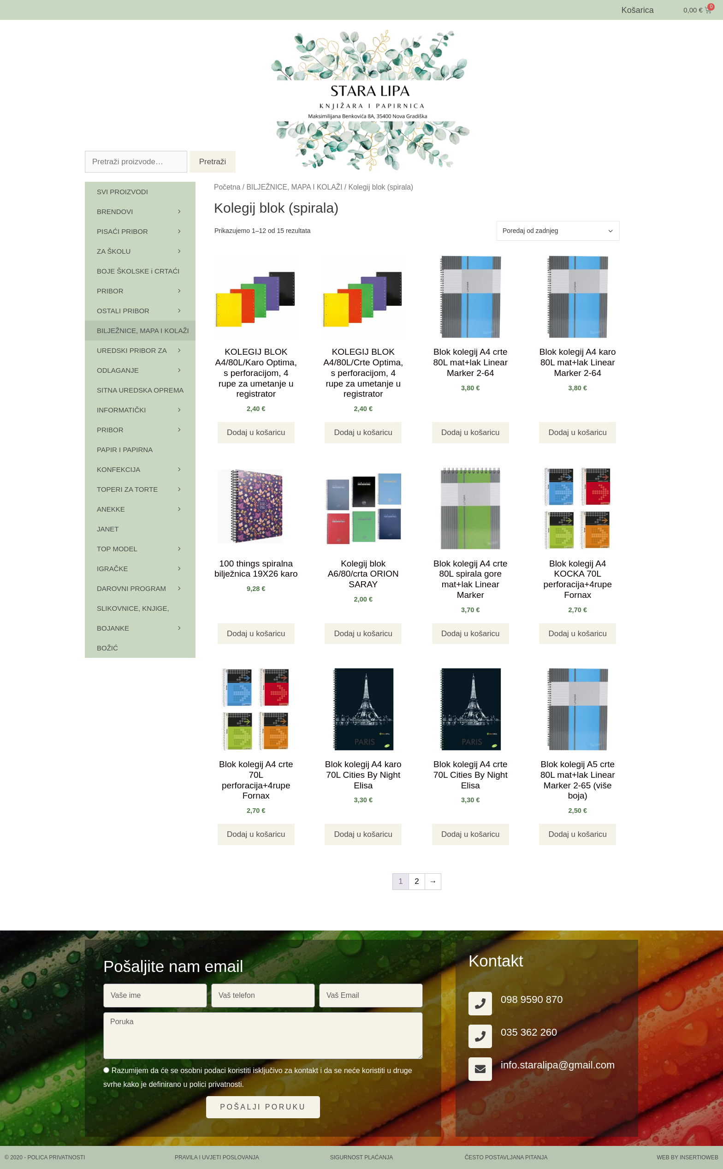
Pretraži (212, 161)
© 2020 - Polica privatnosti (45, 1157)
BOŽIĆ (107, 648)
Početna (227, 187)
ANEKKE (146, 509)
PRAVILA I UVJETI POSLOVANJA (217, 1157)
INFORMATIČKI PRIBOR (146, 423)
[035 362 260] (480, 1036)
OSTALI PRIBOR (146, 311)
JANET (108, 529)
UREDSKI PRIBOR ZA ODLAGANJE (146, 363)
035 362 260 (529, 1032)
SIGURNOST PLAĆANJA (361, 1157)
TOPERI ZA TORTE (146, 489)
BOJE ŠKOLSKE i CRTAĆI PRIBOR (146, 284)
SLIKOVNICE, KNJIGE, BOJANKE (146, 621)
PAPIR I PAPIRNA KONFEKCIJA (146, 462)
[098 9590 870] (480, 1003)
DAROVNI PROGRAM (146, 588)
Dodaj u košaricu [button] (256, 432)
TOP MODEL (146, 549)
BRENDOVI (146, 211)
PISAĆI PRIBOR (146, 231)
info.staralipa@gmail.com (558, 1065)
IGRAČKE (146, 569)
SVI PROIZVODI (122, 192)
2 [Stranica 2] (417, 881)
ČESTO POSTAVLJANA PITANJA (506, 1157)
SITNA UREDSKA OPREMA (146, 393)
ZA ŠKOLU (146, 251)
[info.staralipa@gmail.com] (480, 1069)
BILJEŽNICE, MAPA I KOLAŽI (294, 187)
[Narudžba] (558, 231)
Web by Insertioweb (687, 1157)
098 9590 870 (532, 999)
